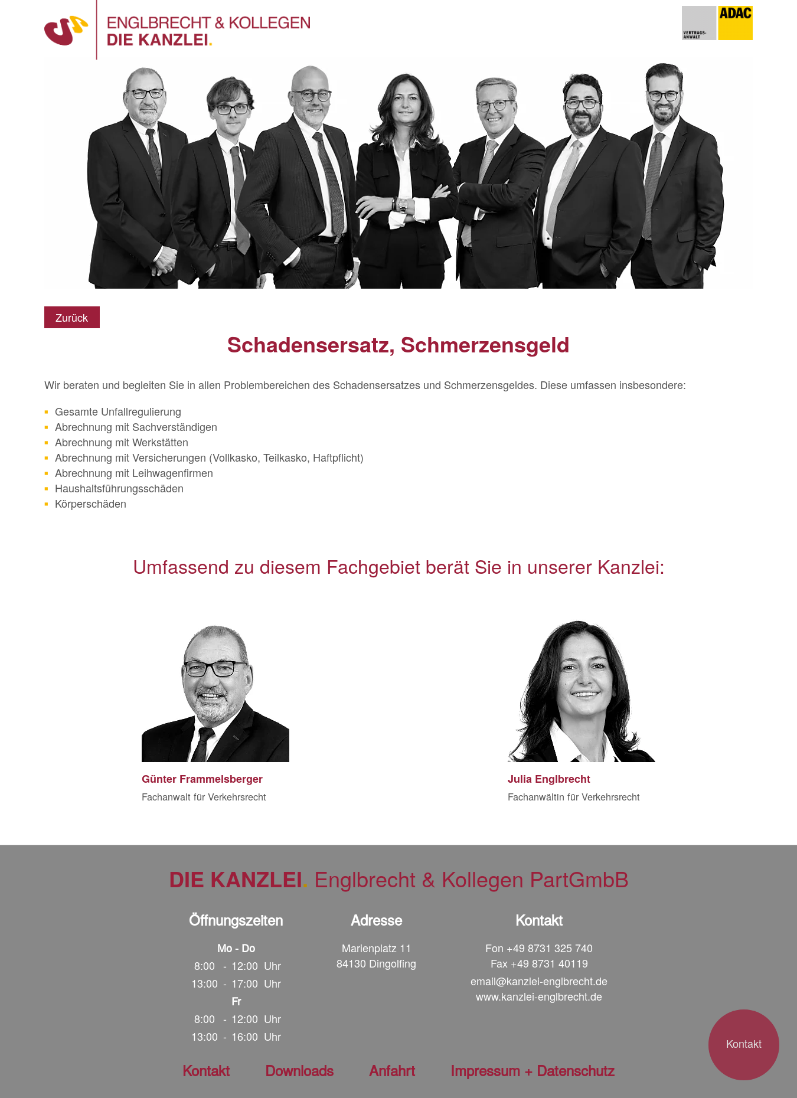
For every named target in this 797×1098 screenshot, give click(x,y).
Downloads (299, 1070)
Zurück (71, 317)
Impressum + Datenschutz (532, 1070)
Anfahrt (392, 1070)
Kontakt (744, 1043)
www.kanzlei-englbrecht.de (539, 996)
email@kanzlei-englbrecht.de (539, 980)
